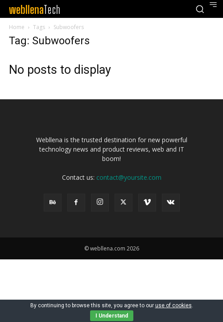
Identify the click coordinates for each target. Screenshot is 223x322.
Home (17, 27)
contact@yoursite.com (128, 177)
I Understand (111, 316)
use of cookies (173, 305)
